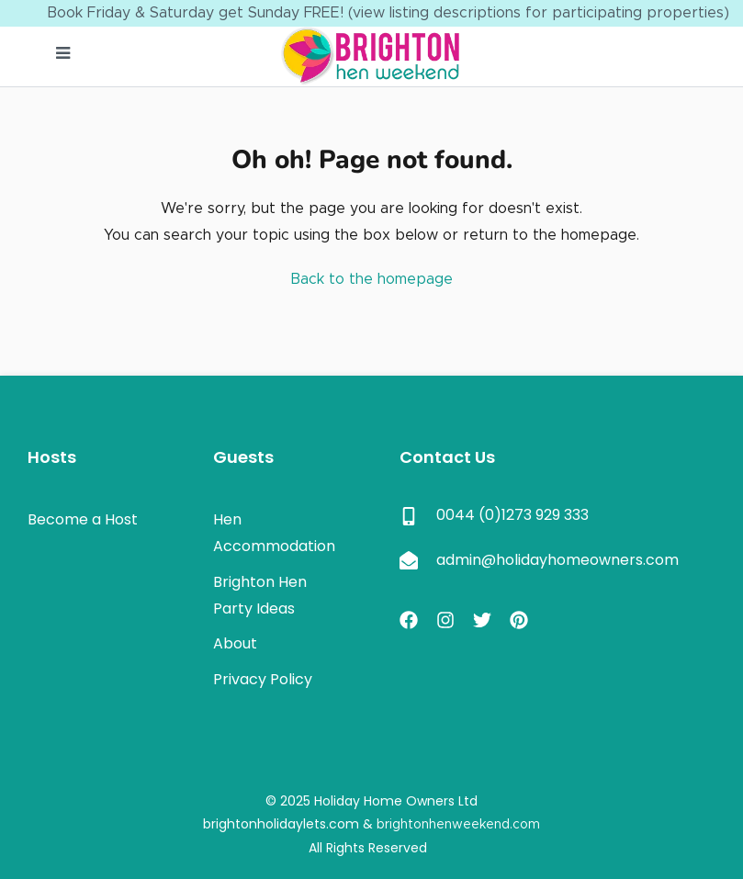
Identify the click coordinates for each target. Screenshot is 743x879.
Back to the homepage (371, 279)
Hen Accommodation (274, 533)
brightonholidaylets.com (281, 824)
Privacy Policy (262, 679)
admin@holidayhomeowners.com (557, 559)
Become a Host (83, 519)
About (235, 643)
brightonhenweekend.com (458, 824)
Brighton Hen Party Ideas (260, 595)
